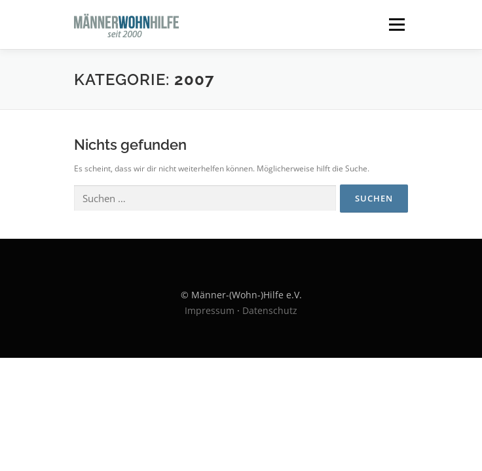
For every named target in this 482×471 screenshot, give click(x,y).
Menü (395, 24)
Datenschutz (269, 310)
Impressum (209, 310)
